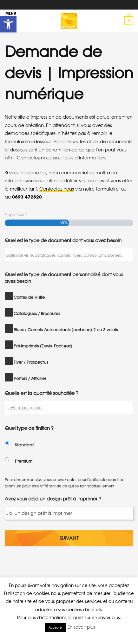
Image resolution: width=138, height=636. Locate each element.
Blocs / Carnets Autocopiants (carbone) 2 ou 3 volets (66, 329)
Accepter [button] (55, 628)
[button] (8, 24)
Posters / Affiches (30, 378)
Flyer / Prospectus (31, 362)
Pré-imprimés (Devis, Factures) (43, 346)
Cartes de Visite (29, 297)
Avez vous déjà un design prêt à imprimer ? (53, 499)
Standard (24, 445)
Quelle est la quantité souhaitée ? (41, 393)
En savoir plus (81, 627)
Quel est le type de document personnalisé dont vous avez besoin (64, 277)
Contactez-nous (56, 189)
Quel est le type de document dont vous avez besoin (63, 240)
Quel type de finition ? (29, 428)
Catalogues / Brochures (37, 313)
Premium (23, 461)
